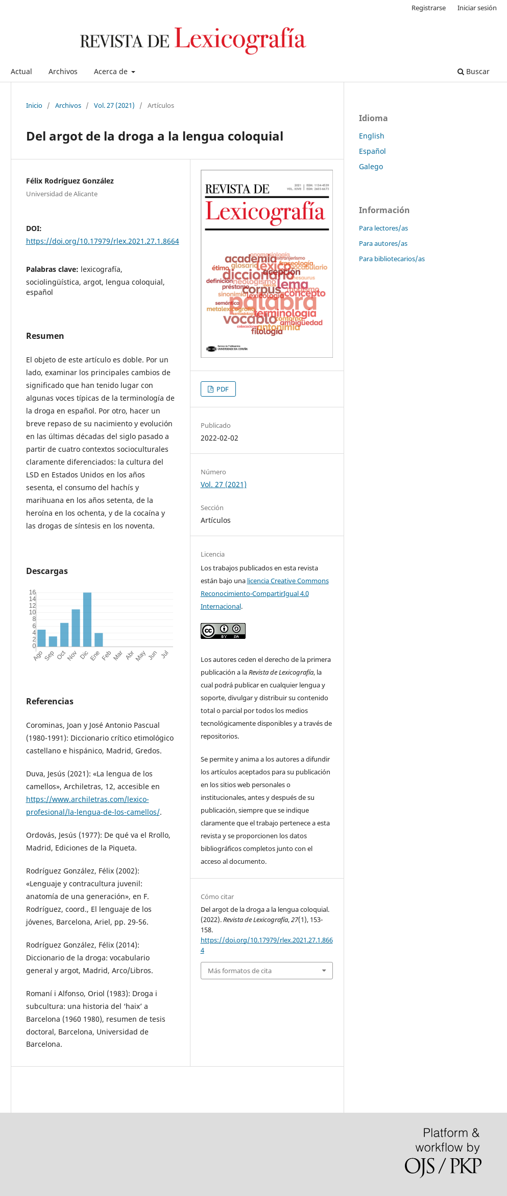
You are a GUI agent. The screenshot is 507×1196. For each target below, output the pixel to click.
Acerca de (112, 71)
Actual (21, 71)
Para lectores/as (383, 228)
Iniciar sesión (477, 7)
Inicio (34, 105)
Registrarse (429, 7)
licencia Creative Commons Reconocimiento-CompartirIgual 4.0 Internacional (265, 593)
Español (372, 151)
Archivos (63, 71)
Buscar (473, 71)
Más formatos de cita (240, 970)
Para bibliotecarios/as (392, 258)
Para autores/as (383, 243)
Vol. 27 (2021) (114, 105)
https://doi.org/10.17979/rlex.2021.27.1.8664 (102, 241)
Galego (371, 166)
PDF (222, 389)
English (371, 136)
